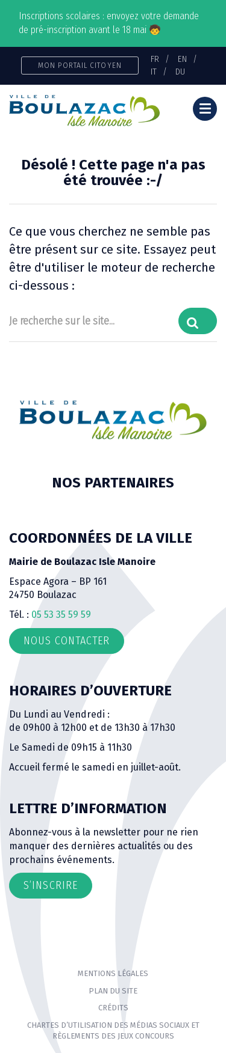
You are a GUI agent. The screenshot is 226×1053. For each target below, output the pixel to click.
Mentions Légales (113, 973)
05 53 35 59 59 (61, 614)
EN (182, 58)
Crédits (113, 1007)
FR (155, 58)
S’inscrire (51, 885)
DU (180, 71)
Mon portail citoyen (80, 65)
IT (154, 71)
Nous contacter (67, 640)
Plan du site (113, 990)
